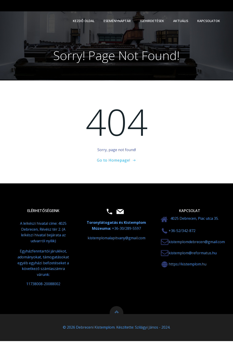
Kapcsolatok (209, 20)
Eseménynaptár (118, 20)
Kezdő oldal (85, 20)
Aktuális (181, 20)
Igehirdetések (153, 20)
